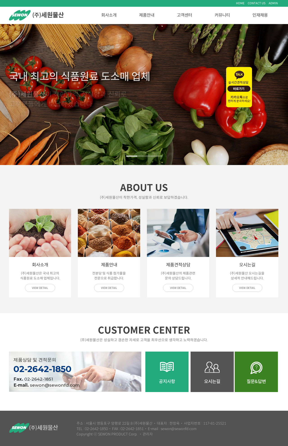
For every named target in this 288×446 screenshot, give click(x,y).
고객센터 (184, 15)
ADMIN (273, 3)
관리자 (148, 434)
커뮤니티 (222, 15)
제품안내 (146, 15)
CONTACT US (257, 3)
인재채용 (260, 15)
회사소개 (109, 15)
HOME (240, 3)
